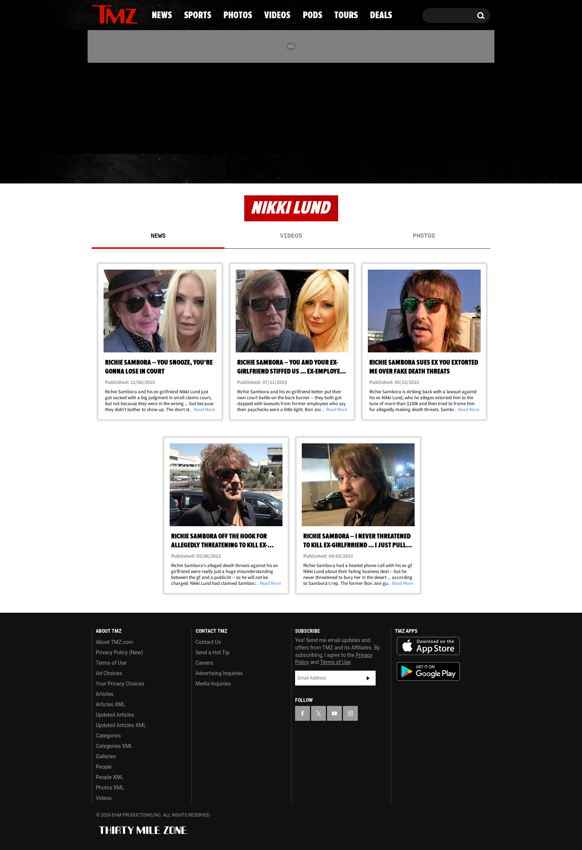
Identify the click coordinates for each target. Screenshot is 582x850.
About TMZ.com (114, 642)
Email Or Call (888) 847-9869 (177, 138)
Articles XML (110, 704)
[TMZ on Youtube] (122, 106)
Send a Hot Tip (212, 652)
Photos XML (110, 788)
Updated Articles (115, 715)
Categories (108, 736)
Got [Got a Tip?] (115, 138)
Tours (402, 169)
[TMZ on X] (109, 106)
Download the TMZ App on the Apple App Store (428, 646)
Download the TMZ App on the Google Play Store (428, 671)
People (104, 767)
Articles (105, 694)
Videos (293, 169)
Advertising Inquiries (219, 673)
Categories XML (114, 746)
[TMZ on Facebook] (98, 106)
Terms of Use (111, 663)
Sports (166, 169)
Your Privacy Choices (120, 684)
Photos (230, 169)
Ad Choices (109, 673)
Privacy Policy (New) (119, 652)
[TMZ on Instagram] (136, 106)
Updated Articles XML (121, 725)
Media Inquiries (213, 684)
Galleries (106, 756)
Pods (348, 169)
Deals (458, 169)
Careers (204, 663)
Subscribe (368, 678)
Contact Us (208, 642)
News (110, 169)
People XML (110, 777)
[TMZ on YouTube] (334, 713)
